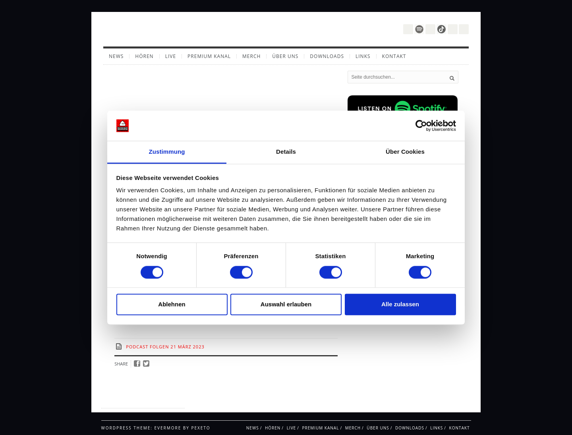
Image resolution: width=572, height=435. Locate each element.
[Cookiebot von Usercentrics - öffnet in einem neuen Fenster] (421, 125)
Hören (144, 56)
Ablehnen (171, 304)
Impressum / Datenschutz (133, 400)
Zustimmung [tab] (167, 152)
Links (363, 56)
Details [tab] (286, 152)
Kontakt (394, 56)
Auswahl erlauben (286, 304)
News (116, 56)
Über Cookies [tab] (405, 152)
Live (170, 56)
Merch (251, 56)
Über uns (285, 56)
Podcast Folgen (147, 347)
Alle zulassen (400, 304)
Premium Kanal (209, 56)
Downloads (327, 56)
